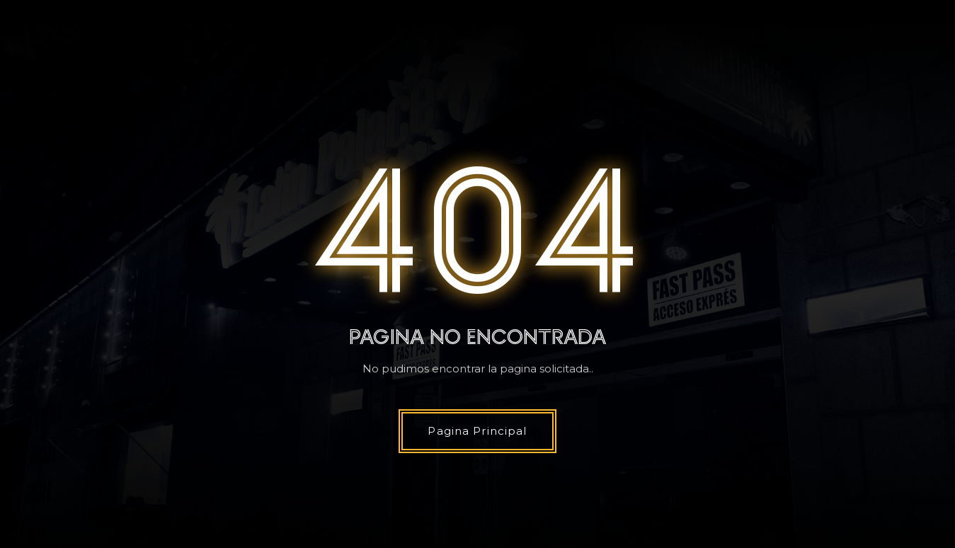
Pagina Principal (477, 431)
